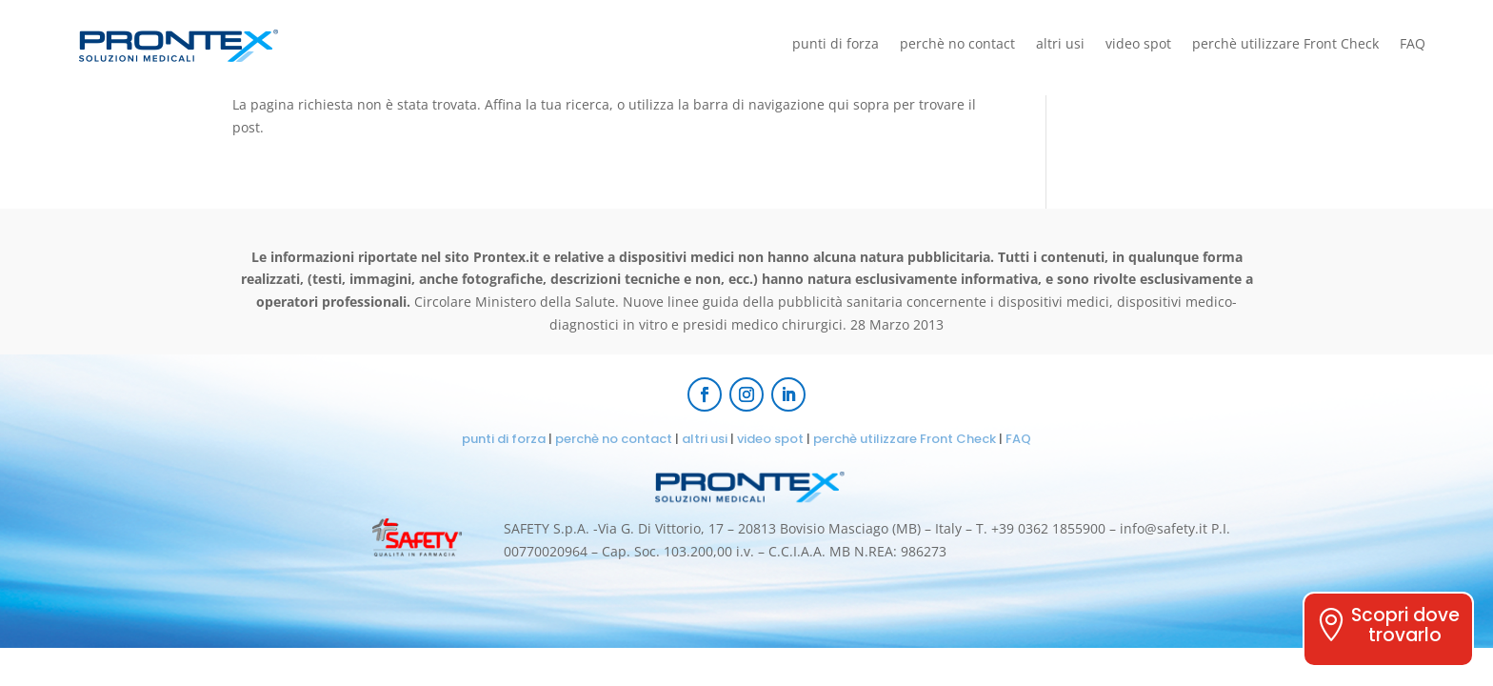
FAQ (1412, 44)
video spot (1138, 44)
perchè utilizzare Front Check (1285, 44)
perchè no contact (957, 44)
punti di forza (835, 44)
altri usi (1060, 44)
